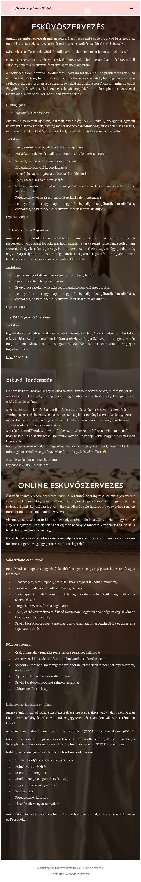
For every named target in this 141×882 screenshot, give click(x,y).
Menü (131, 8)
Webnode (70, 874)
